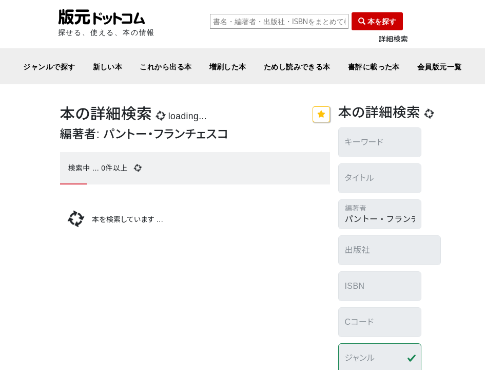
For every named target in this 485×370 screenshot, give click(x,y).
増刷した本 (227, 66)
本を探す (377, 21)
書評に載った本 (374, 66)
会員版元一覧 (439, 66)
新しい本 (108, 66)
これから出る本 (165, 66)
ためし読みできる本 (297, 66)
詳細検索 (394, 39)
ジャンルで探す (49, 66)
